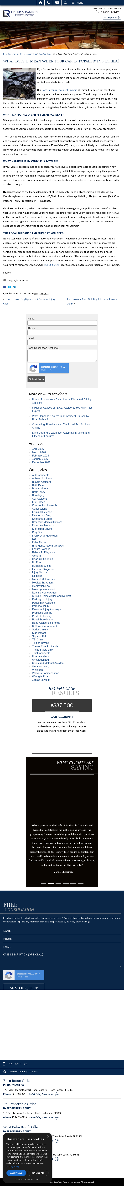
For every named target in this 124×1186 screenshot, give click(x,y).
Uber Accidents (41, 655)
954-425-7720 (19, 1116)
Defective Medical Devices (47, 521)
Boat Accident (40, 488)
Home (40, 2)
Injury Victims (39, 572)
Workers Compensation (45, 672)
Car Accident (39, 498)
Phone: (31, 328)
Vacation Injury (40, 665)
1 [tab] (43, 882)
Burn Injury (38, 494)
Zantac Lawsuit (41, 679)
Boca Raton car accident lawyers (59, 89)
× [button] (48, 1136)
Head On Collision (42, 558)
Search (65, 2)
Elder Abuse (39, 541)
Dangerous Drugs (42, 518)
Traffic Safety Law (42, 649)
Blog (35, 53)
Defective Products (43, 525)
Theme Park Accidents (45, 645)
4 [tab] (66, 882)
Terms (50, 369)
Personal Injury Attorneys (46, 609)
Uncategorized (40, 659)
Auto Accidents (45, 53)
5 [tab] (73, 882)
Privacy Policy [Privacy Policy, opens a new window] (12, 1166)
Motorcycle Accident (43, 588)
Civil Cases (38, 501)
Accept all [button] (16, 1172)
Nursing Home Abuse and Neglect (51, 595)
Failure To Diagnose (43, 551)
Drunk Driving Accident (45, 535)
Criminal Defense (42, 511)
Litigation (37, 575)
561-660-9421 (110, 12)
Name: (31, 318)
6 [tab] (80, 882)
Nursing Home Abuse (44, 592)
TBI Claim (37, 639)
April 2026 (38, 448)
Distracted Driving (42, 528)
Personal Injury (40, 605)
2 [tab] (51, 882)
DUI (34, 538)
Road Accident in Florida (46, 622)
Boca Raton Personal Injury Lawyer (17, 53)
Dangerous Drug (41, 515)
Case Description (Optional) (43, 347)
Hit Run (36, 562)
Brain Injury (38, 491)
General (36, 555)
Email (56, 2)
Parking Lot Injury (42, 598)
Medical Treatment (42, 582)
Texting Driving (40, 642)
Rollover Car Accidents (45, 625)
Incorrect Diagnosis (43, 568)
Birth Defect (39, 484)
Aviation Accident (42, 478)
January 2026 (40, 458)
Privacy (43, 369)
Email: (31, 337)
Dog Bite (37, 531)
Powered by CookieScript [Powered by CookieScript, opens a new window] (27, 1179)
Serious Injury (40, 629)
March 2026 (39, 451)
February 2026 (40, 455)
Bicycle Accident (41, 481)
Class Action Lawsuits (44, 504)
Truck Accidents (41, 652)
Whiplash (37, 669)
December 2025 (41, 461)
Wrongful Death (41, 676)
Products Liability (42, 615)
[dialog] (27, 1158)
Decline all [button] (38, 1172)
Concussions (39, 508)
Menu (80, 2)
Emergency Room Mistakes (48, 545)
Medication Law (41, 585)
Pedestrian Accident (43, 602)
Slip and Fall (39, 635)
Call (48, 2)
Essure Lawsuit (41, 548)
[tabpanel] (62, 829)
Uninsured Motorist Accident (48, 662)
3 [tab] (58, 882)
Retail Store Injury (42, 619)
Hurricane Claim (41, 565)
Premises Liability (42, 612)
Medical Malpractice (43, 578)
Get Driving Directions (41, 1093)
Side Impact (39, 632)
